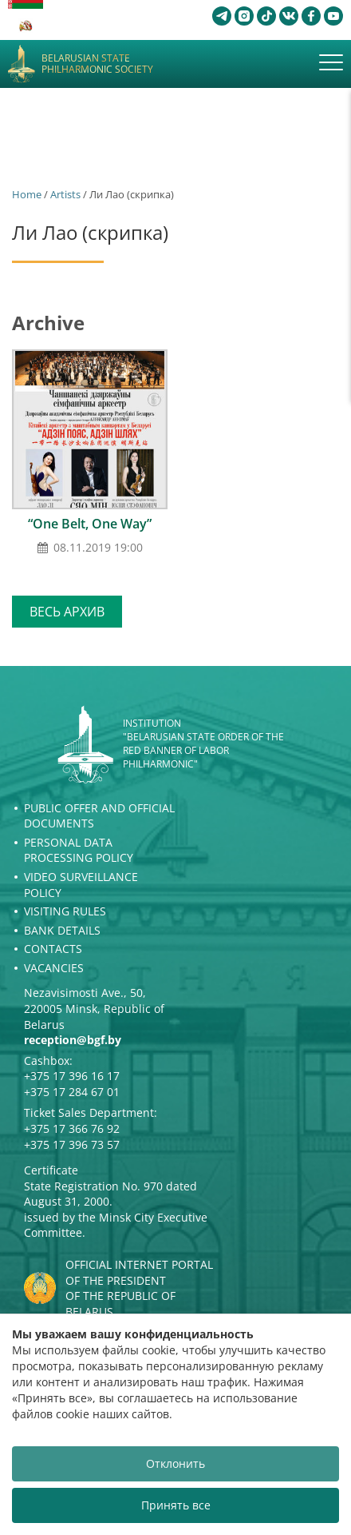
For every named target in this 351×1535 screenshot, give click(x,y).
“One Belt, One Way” (90, 523)
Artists (65, 194)
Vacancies (54, 967)
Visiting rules (65, 911)
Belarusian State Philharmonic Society (97, 64)
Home (26, 194)
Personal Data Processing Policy (78, 850)
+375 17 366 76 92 (72, 1128)
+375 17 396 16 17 (72, 1075)
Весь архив (67, 611)
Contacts (53, 948)
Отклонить (175, 1463)
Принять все (176, 1505)
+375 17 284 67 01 (72, 1091)
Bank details (62, 930)
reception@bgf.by (72, 1039)
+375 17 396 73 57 (72, 1144)
